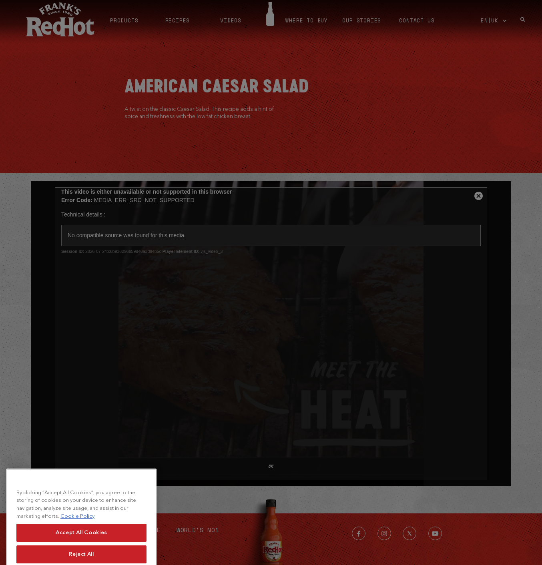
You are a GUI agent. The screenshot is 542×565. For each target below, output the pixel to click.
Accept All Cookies (81, 546)
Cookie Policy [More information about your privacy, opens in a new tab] (77, 529)
